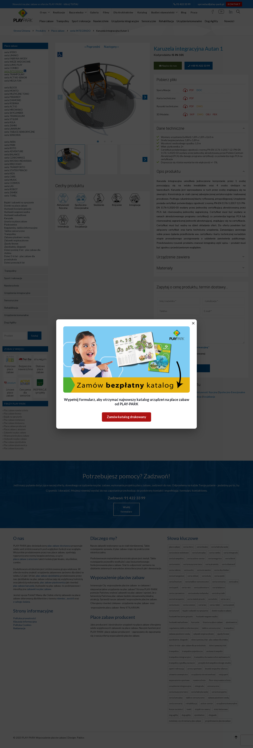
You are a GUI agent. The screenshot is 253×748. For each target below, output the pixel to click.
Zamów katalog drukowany (126, 417)
